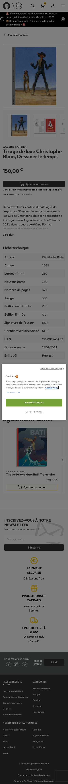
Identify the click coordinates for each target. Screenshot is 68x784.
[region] (34, 392)
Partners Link (13, 392)
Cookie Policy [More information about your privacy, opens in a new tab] (51, 387)
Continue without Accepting (52, 368)
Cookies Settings (34, 411)
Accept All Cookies (34, 402)
